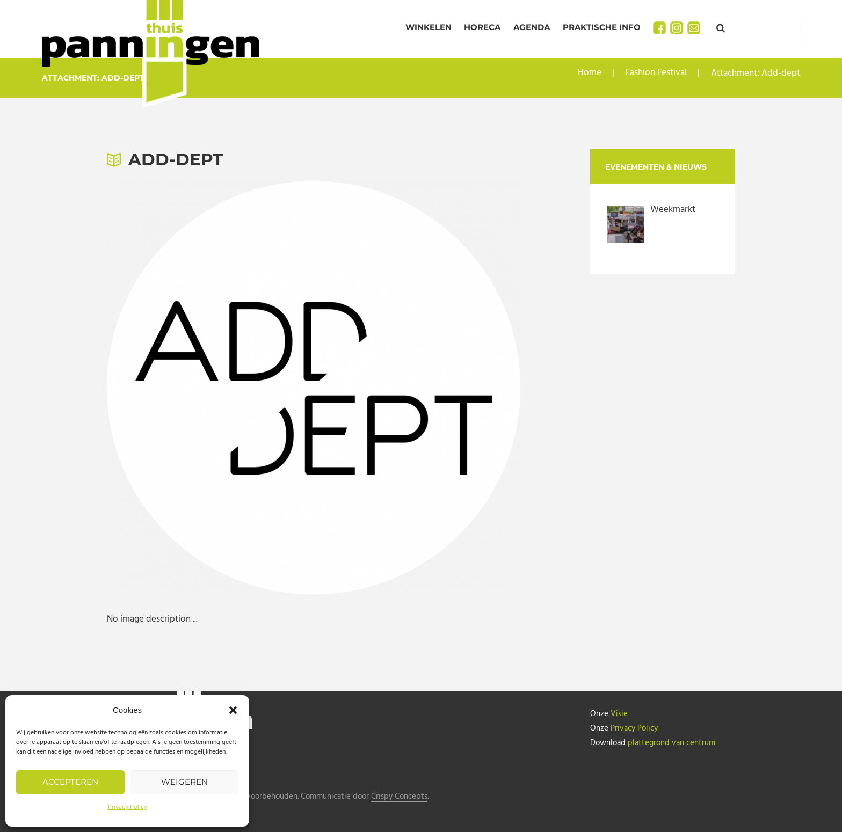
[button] (233, 710)
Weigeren (184, 782)
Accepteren (70, 782)
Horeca (482, 27)
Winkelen (428, 27)
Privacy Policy (127, 807)
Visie (619, 713)
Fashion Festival (656, 73)
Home (589, 73)
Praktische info (602, 27)
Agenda (531, 27)
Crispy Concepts (399, 796)
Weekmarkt (672, 209)
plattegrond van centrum (671, 741)
